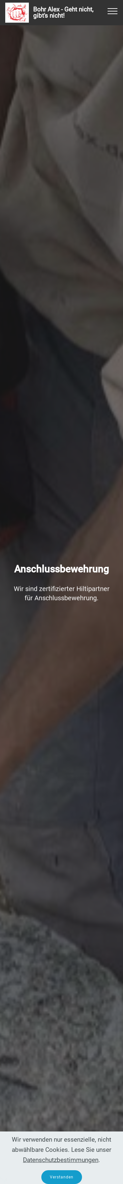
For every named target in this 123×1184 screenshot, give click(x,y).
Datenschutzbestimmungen (60, 1167)
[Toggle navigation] (113, 11)
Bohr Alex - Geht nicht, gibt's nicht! (63, 12)
